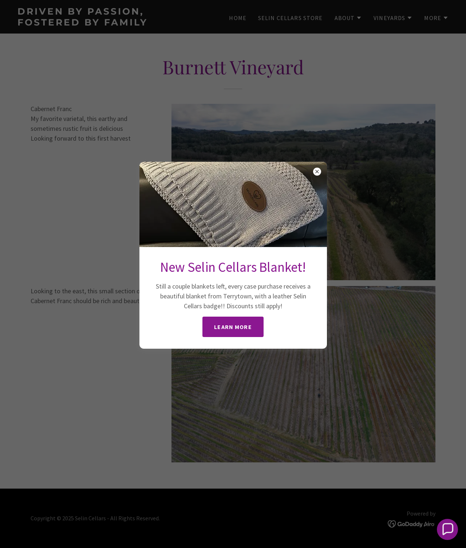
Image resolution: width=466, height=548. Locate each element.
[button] (447, 529)
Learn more (233, 326)
